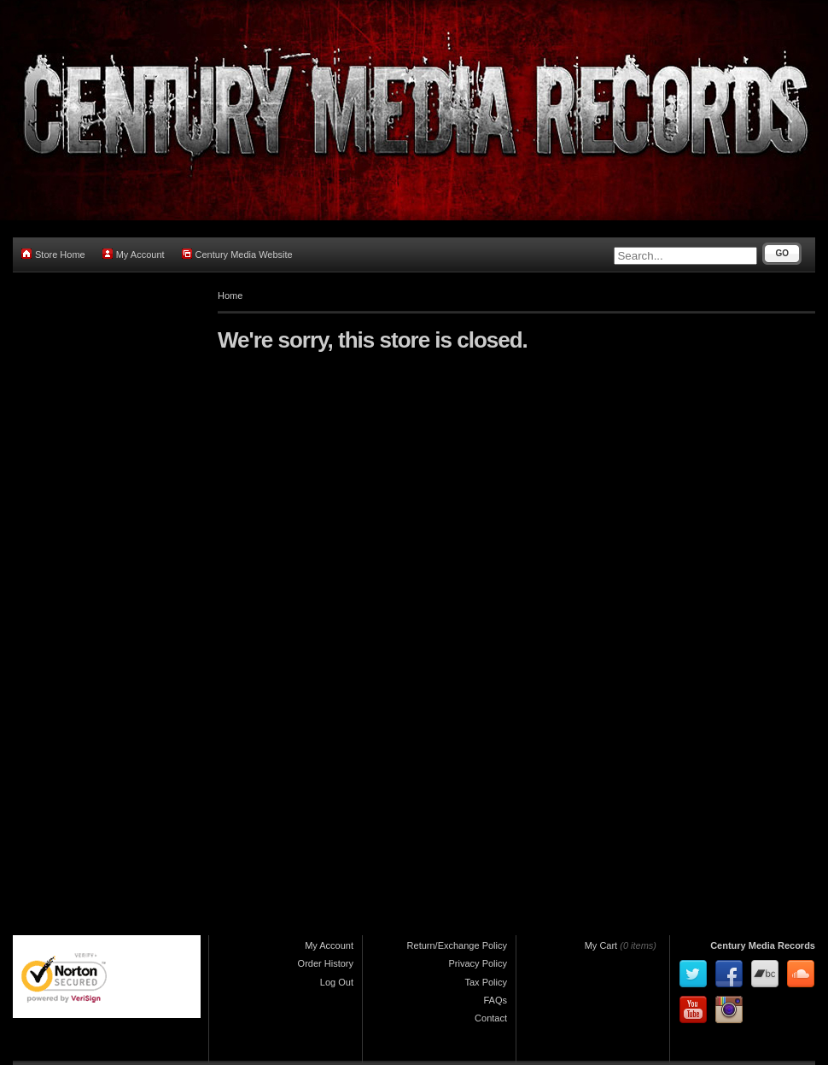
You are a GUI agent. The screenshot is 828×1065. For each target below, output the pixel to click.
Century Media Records (762, 945)
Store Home (53, 254)
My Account (133, 254)
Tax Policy (485, 982)
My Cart (601, 945)
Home (230, 295)
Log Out (336, 982)
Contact (491, 1018)
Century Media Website (237, 254)
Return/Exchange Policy (457, 945)
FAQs (495, 1000)
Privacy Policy (478, 963)
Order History (325, 963)
